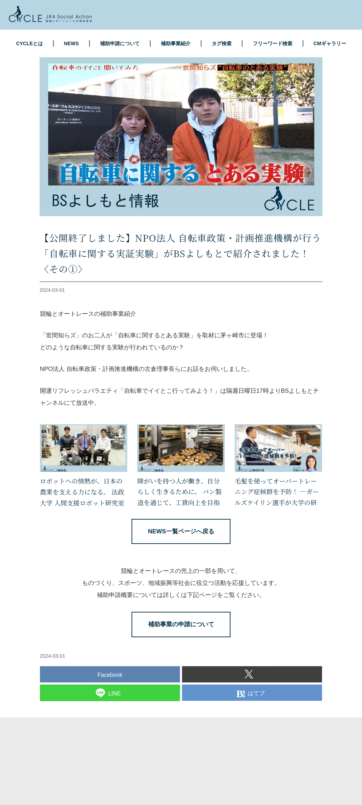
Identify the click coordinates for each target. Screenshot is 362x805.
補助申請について (120, 43)
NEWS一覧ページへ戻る (181, 531)
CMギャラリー (330, 43)
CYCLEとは (29, 43)
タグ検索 (222, 43)
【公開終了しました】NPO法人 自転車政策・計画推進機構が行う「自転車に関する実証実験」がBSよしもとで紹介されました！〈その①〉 (180, 253)
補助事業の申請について (181, 624)
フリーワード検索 (272, 43)
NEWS (71, 43)
